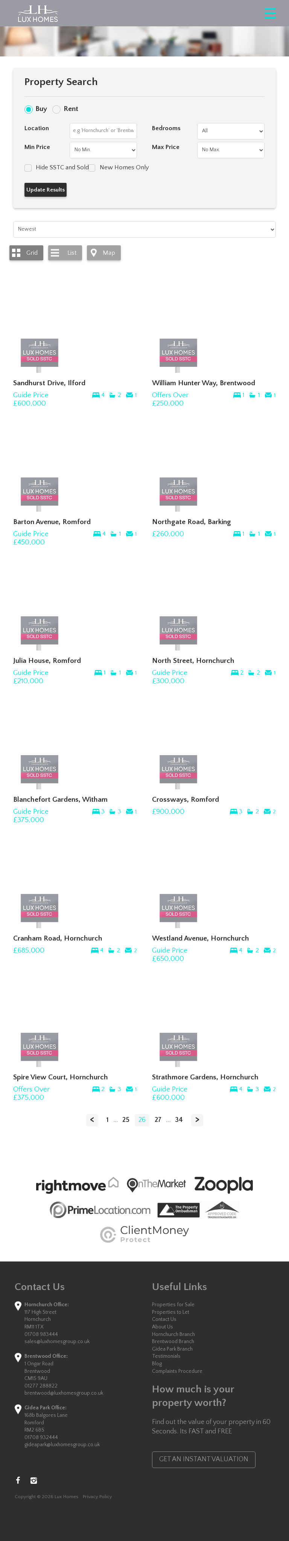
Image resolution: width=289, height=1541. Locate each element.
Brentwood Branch (173, 1342)
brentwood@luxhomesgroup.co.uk (63, 1393)
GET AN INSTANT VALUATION (203, 1459)
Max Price (165, 147)
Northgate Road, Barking (191, 522)
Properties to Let (170, 1312)
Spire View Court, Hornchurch (60, 1077)
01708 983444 (41, 1334)
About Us (162, 1327)
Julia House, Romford (47, 661)
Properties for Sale (173, 1305)
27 (158, 1120)
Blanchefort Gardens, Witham (60, 799)
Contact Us (164, 1319)
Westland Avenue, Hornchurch (200, 938)
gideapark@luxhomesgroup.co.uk (62, 1445)
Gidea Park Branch (172, 1349)
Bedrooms (166, 128)
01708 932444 (41, 1438)
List (71, 252)
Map (109, 252)
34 (179, 1120)
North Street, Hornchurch (193, 661)
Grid (32, 252)
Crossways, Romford (185, 799)
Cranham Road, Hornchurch (57, 938)
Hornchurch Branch (173, 1334)
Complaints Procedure (177, 1371)
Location (36, 128)
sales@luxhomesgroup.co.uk (57, 1342)
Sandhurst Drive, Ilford (49, 383)
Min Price (37, 147)
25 (125, 1120)
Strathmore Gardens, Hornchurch (205, 1077)
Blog (157, 1364)
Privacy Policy (97, 1496)
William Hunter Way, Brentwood (203, 383)
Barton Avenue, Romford (52, 522)
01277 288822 (41, 1386)
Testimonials (166, 1356)
